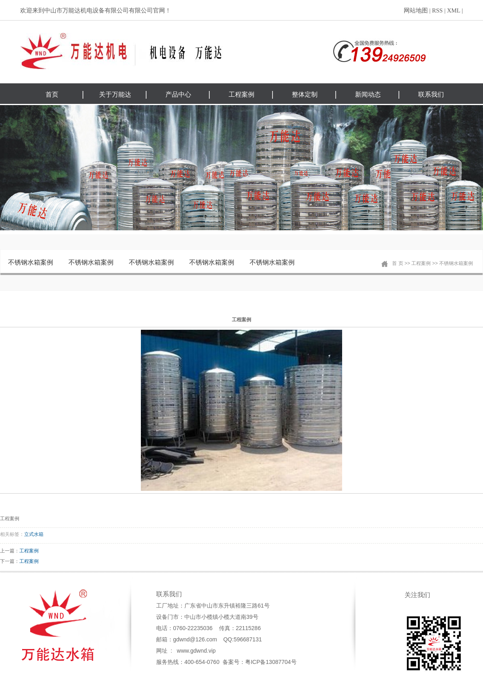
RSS (437, 10)
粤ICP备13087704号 (271, 662)
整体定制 (305, 94)
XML (453, 10)
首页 (51, 94)
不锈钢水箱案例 (30, 262)
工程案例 (241, 94)
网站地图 (416, 10)
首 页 (397, 263)
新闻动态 (368, 94)
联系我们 (431, 94)
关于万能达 (115, 94)
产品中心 (178, 94)
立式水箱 (33, 534)
